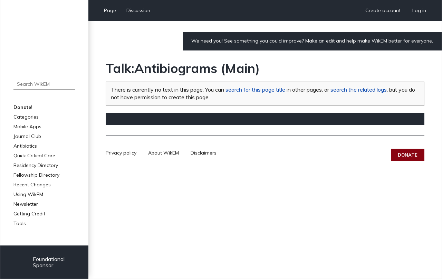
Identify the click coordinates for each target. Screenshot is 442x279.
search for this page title (255, 89)
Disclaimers (204, 153)
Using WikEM (28, 194)
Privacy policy (121, 153)
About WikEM (163, 153)
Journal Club (27, 136)
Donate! (22, 107)
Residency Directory (35, 165)
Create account (383, 10)
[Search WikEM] (44, 84)
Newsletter (25, 204)
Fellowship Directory (36, 175)
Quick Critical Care (34, 155)
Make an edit (320, 41)
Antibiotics (25, 146)
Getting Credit (29, 214)
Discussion (138, 10)
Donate (407, 155)
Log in (419, 10)
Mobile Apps (27, 126)
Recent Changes (32, 185)
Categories (26, 117)
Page (110, 10)
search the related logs (358, 89)
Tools (19, 223)
